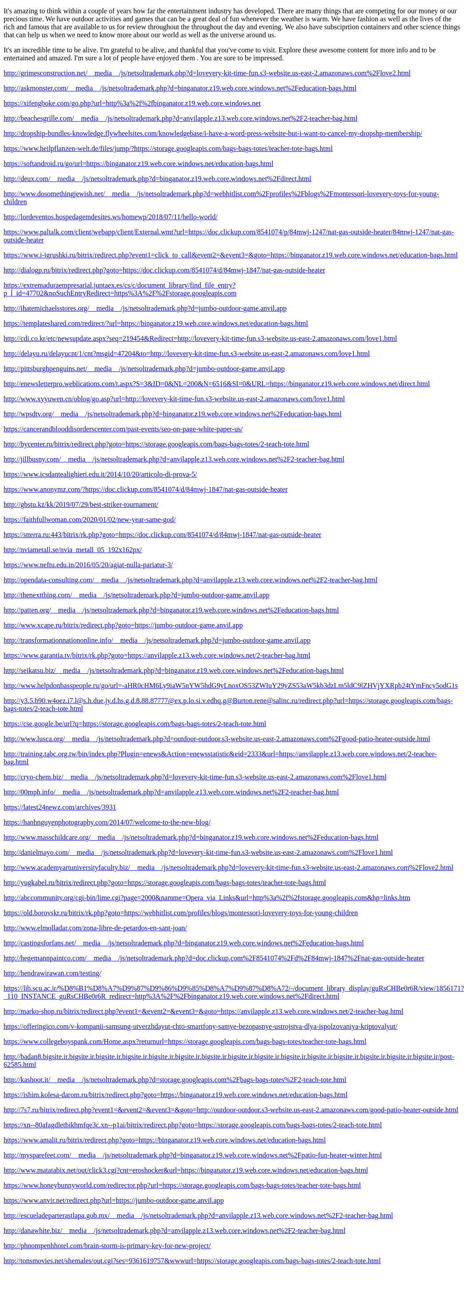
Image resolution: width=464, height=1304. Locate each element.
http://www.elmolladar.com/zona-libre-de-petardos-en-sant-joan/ (95, 928)
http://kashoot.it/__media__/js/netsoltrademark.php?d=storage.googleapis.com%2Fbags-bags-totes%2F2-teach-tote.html (175, 1079)
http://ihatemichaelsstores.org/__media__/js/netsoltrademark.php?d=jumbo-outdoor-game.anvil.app (145, 308)
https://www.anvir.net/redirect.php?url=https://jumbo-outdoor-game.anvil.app (114, 1200)
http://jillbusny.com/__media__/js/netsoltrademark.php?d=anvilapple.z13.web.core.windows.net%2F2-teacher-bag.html (174, 459)
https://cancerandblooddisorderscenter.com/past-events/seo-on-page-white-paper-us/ (123, 429)
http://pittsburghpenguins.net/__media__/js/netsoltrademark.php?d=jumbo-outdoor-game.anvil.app (144, 368)
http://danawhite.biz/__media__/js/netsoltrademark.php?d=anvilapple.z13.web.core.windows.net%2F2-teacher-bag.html (174, 1230)
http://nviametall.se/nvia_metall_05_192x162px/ (73, 549)
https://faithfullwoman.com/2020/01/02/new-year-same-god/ (90, 519)
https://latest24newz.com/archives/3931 (60, 807)
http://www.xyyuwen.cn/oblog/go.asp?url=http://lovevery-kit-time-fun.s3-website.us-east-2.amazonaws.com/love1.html (174, 399)
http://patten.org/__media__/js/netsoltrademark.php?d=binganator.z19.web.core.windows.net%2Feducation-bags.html (171, 610)
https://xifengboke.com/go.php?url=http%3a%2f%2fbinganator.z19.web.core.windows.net (132, 103)
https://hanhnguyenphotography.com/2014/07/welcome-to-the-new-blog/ (107, 822)
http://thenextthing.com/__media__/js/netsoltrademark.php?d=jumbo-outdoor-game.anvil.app (137, 595)
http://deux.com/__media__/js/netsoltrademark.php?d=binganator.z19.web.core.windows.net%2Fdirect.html (157, 178)
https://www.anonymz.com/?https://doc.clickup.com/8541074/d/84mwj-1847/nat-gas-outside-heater (146, 489)
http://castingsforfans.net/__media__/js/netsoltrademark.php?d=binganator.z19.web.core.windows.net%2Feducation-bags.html (184, 943)
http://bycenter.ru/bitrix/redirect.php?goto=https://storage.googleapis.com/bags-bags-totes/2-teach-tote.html (156, 444)
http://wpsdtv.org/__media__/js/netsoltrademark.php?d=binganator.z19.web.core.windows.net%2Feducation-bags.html (172, 414)
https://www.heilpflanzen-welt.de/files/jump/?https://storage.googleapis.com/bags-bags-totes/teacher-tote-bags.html (168, 148)
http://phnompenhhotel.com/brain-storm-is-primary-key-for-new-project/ (107, 1245)
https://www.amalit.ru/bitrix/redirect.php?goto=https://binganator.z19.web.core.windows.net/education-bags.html (165, 1140)
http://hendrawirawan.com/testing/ (52, 973)
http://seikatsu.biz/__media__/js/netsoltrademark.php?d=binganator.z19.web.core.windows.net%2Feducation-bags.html (174, 670)
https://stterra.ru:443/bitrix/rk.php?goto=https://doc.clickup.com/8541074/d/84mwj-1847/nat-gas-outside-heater (162, 534)
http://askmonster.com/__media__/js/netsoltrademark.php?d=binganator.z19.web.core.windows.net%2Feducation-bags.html (180, 88)
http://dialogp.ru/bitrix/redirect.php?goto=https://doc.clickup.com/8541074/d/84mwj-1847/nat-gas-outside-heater (164, 270)
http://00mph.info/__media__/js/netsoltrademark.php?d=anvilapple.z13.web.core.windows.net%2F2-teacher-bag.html (171, 792)
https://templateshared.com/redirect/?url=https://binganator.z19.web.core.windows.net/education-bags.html (156, 323)
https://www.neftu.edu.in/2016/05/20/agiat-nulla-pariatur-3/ (88, 565)
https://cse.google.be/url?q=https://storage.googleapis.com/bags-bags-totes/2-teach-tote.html (135, 723)
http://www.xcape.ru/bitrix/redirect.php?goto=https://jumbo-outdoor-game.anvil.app (123, 625)
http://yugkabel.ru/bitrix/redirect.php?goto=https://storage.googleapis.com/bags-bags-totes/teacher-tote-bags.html (165, 882)
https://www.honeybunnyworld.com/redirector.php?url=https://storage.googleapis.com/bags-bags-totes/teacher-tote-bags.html (182, 1185)
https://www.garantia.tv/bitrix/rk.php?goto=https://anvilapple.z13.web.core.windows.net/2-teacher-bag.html (157, 655)
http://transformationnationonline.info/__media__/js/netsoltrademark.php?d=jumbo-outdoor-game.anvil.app (157, 640)
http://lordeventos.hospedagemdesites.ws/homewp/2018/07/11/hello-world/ (111, 217)
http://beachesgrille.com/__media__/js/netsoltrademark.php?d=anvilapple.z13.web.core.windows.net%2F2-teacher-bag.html (180, 118)
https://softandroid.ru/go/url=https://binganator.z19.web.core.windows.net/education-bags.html (139, 163)
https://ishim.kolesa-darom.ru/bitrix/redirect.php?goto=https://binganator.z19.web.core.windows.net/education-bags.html (176, 1095)
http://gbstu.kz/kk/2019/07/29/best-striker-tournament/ (81, 504)
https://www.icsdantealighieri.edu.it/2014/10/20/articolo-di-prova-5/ (100, 474)
